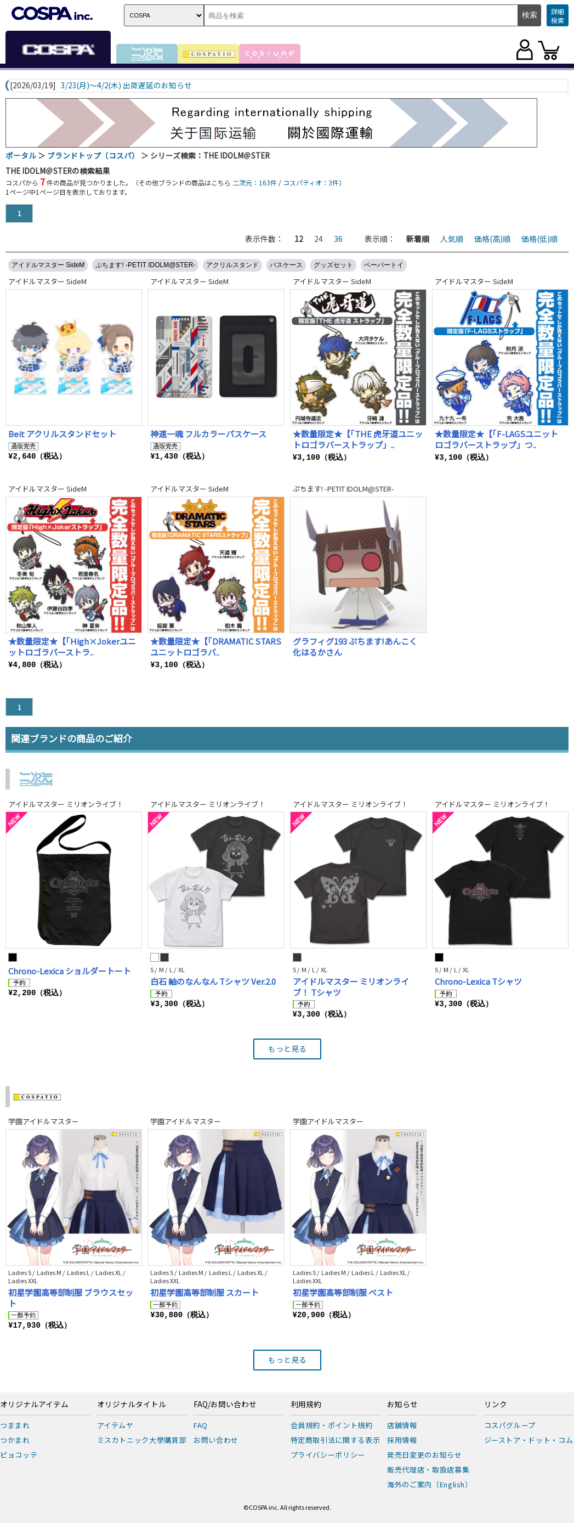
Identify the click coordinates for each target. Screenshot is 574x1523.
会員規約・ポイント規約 (332, 1425)
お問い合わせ (216, 1440)
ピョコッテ (18, 1454)
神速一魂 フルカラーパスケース (208, 433)
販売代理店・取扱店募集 (428, 1469)
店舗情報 (402, 1425)
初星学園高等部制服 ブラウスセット (70, 1298)
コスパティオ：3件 (311, 182)
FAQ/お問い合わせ (225, 1404)
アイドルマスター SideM (48, 265)
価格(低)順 (539, 238)
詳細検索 (557, 16)
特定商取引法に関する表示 (335, 1440)
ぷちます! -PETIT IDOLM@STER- (145, 265)
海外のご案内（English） (430, 1484)
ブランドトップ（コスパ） (93, 155)
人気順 (451, 238)
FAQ (201, 1425)
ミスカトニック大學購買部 (142, 1440)
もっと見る (287, 1048)
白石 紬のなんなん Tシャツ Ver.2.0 (213, 981)
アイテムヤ (115, 1425)
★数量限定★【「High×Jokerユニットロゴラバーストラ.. (72, 646)
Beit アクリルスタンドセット (62, 433)
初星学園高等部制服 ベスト (343, 1292)
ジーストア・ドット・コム (528, 1440)
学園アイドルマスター (43, 1121)
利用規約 (306, 1404)
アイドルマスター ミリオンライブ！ (65, 804)
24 (318, 238)
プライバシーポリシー (328, 1454)
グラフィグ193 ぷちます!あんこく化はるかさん (355, 646)
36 (338, 238)
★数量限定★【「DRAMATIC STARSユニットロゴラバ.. (215, 646)
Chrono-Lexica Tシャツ (478, 981)
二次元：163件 (254, 182)
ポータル (20, 155)
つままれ (15, 1425)
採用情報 (402, 1440)
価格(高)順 (492, 238)
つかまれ (15, 1440)
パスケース (286, 265)
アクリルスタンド (232, 265)
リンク (495, 1404)
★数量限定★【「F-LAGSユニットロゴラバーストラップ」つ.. (496, 439)
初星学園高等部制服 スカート (204, 1292)
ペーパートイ (383, 265)
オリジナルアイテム (34, 1404)
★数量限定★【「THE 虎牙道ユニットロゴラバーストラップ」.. (358, 439)
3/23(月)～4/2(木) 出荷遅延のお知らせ (126, 86)
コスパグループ (510, 1425)
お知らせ (402, 1404)
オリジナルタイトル (131, 1404)
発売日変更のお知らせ (424, 1454)
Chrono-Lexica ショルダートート (69, 971)
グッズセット (333, 265)
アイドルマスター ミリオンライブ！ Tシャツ (351, 986)
